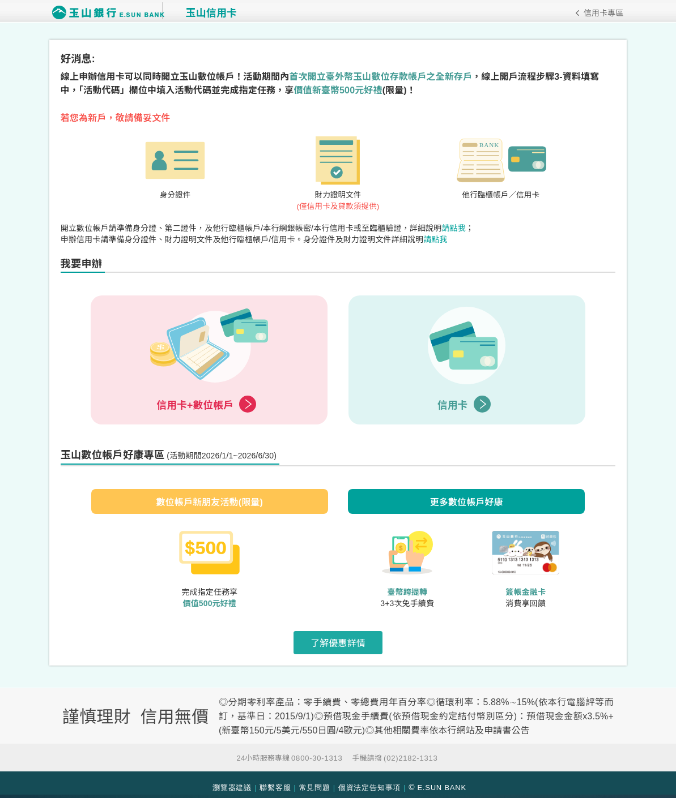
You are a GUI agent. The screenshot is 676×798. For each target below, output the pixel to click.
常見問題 (314, 782)
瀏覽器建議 (232, 782)
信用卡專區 (597, 13)
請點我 (459, 229)
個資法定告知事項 (369, 782)
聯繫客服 (275, 782)
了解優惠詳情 (338, 645)
